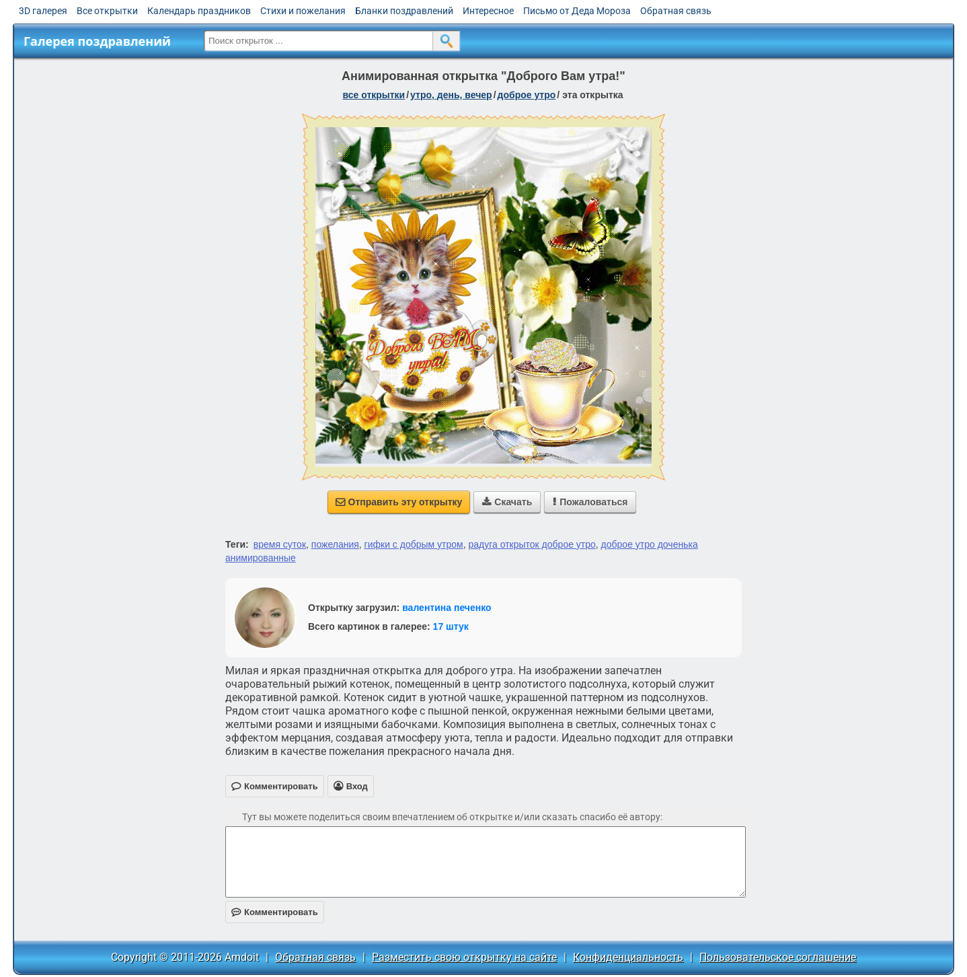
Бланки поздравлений (404, 10)
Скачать (507, 502)
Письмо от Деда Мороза (577, 10)
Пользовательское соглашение (777, 957)
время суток (280, 544)
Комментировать (274, 912)
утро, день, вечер (451, 94)
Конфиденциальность (628, 957)
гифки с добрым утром (413, 544)
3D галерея (43, 10)
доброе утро (527, 94)
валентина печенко (446, 607)
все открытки (373, 94)
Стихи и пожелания (303, 10)
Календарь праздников (199, 10)
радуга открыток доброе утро (531, 544)
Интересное (488, 10)
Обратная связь (675, 10)
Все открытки (107, 10)
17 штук (451, 626)
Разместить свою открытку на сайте (464, 957)
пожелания (335, 544)
